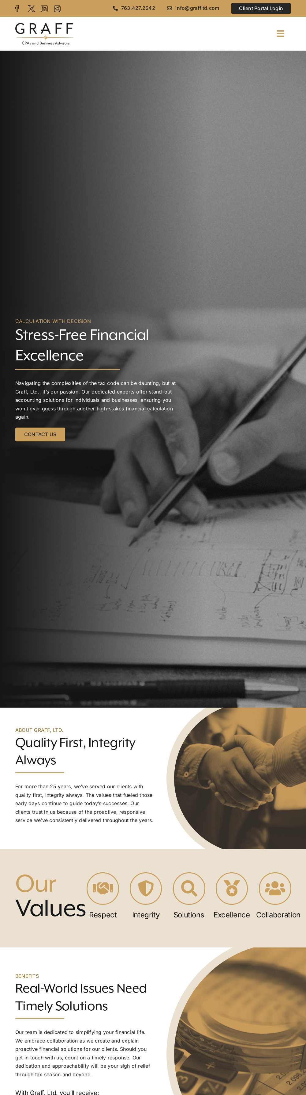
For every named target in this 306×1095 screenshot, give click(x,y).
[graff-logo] (44, 25)
